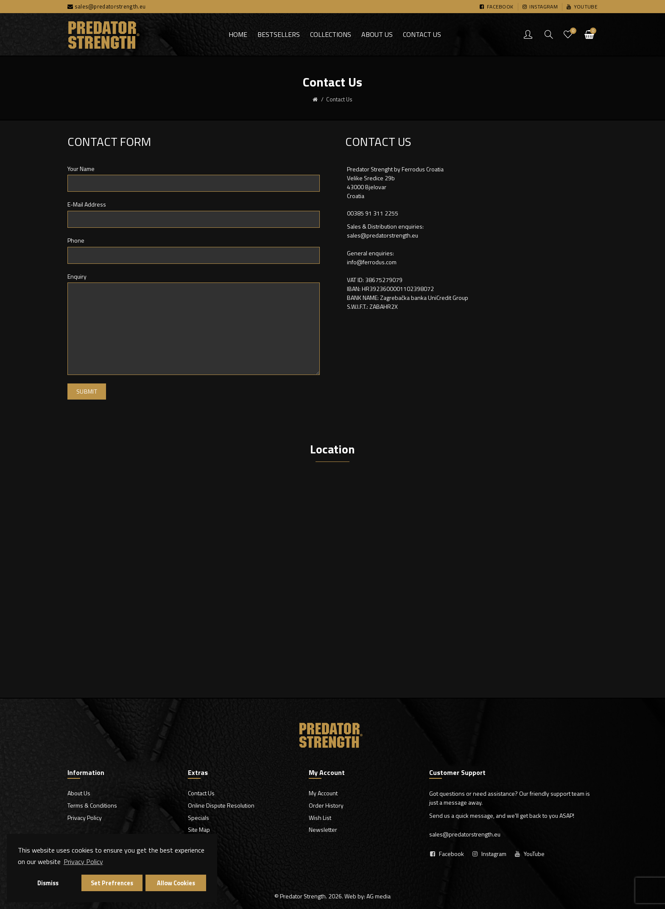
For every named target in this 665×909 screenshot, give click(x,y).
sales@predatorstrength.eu (110, 6)
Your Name (81, 169)
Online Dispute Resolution (221, 805)
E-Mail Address (86, 204)
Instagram (493, 853)
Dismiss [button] (48, 883)
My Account (323, 793)
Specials (198, 817)
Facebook (451, 853)
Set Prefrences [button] (112, 883)
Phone (75, 240)
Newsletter (323, 829)
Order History (326, 805)
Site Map (199, 829)
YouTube (534, 853)
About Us (78, 793)
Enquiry (77, 276)
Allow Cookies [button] (176, 883)
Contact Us (201, 793)
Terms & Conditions (92, 805)
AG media (378, 896)
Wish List (320, 817)
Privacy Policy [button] (83, 861)
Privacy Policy (84, 817)
